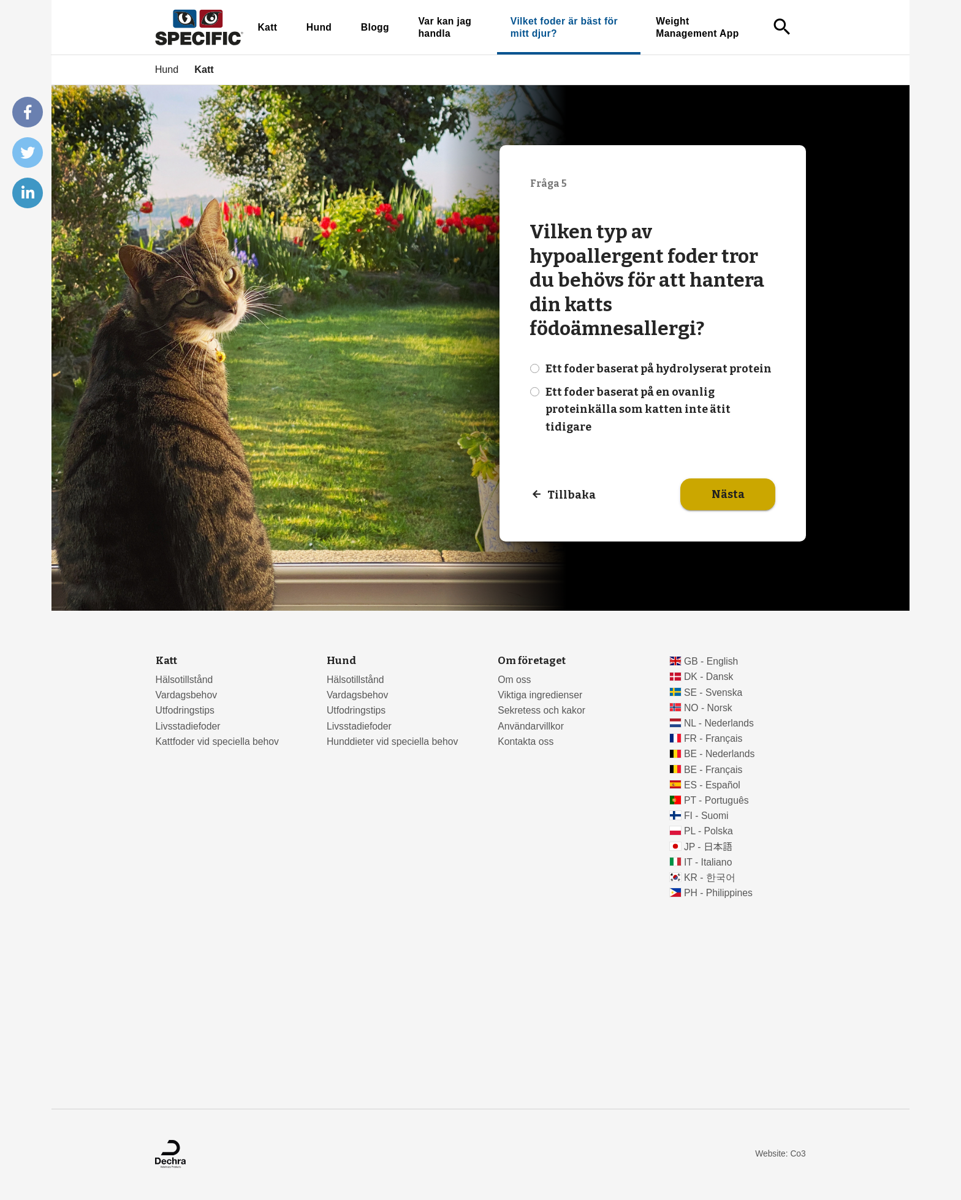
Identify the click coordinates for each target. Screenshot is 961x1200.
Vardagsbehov (186, 695)
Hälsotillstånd (184, 679)
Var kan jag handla (444, 27)
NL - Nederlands (719, 723)
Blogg (375, 27)
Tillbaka (571, 494)
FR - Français (713, 738)
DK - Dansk (709, 676)
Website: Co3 (780, 1153)
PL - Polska (708, 831)
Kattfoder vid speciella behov (217, 741)
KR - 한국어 (709, 877)
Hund (319, 27)
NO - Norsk (708, 708)
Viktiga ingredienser (540, 695)
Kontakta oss (525, 741)
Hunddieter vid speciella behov (392, 741)
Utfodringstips (185, 710)
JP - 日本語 (708, 847)
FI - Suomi (706, 815)
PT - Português (716, 800)
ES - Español (712, 785)
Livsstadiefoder (188, 726)
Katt (267, 27)
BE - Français (713, 769)
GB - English (711, 661)
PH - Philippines (718, 893)
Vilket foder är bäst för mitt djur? (564, 27)
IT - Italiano (708, 862)
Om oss (514, 679)
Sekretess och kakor (541, 710)
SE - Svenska (713, 692)
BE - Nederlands (719, 754)
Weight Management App (697, 27)
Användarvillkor (531, 726)
